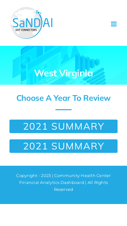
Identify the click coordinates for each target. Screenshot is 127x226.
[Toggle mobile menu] (114, 24)
